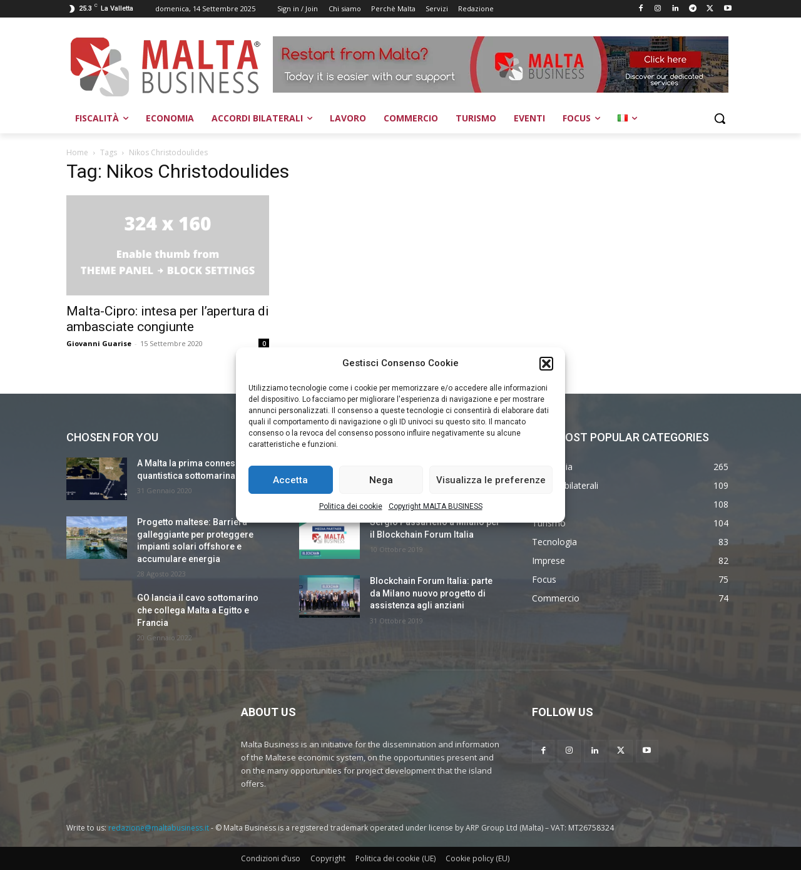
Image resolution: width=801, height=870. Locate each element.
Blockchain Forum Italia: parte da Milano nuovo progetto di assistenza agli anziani (431, 593)
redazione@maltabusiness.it (158, 827)
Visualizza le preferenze (491, 480)
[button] (546, 363)
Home (77, 152)
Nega (381, 480)
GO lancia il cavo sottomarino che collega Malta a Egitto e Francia (197, 610)
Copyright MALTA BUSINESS (435, 506)
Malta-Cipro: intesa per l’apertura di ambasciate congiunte (167, 319)
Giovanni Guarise (98, 343)
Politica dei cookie (350, 506)
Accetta (290, 480)
